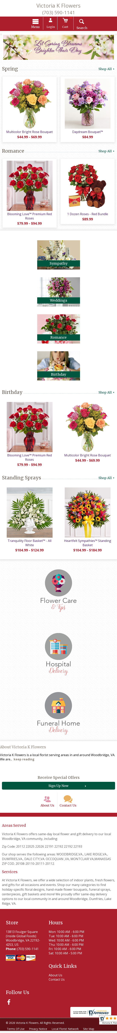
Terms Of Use (16, 1031)
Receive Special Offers (59, 779)
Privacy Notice (38, 1031)
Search (81, 28)
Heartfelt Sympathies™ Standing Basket (87, 544)
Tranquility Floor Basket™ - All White (29, 544)
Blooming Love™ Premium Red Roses (29, 216)
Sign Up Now (58, 787)
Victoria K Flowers (58, 5)
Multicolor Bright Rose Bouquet (29, 132)
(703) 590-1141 (58, 12)
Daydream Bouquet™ (87, 132)
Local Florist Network (65, 1031)
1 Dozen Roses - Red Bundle (87, 214)
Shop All (107, 69)
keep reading (24, 761)
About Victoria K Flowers (23, 748)
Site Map (89, 1031)
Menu (36, 27)
